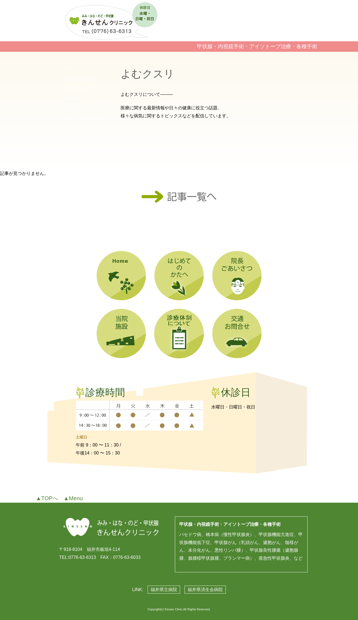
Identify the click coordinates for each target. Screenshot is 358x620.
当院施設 (73, 98)
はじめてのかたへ (81, 79)
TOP (68, 69)
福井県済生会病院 (205, 589)
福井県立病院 (164, 589)
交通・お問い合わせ (84, 118)
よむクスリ (75, 108)
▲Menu (73, 498)
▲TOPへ (47, 498)
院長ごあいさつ (79, 88)
